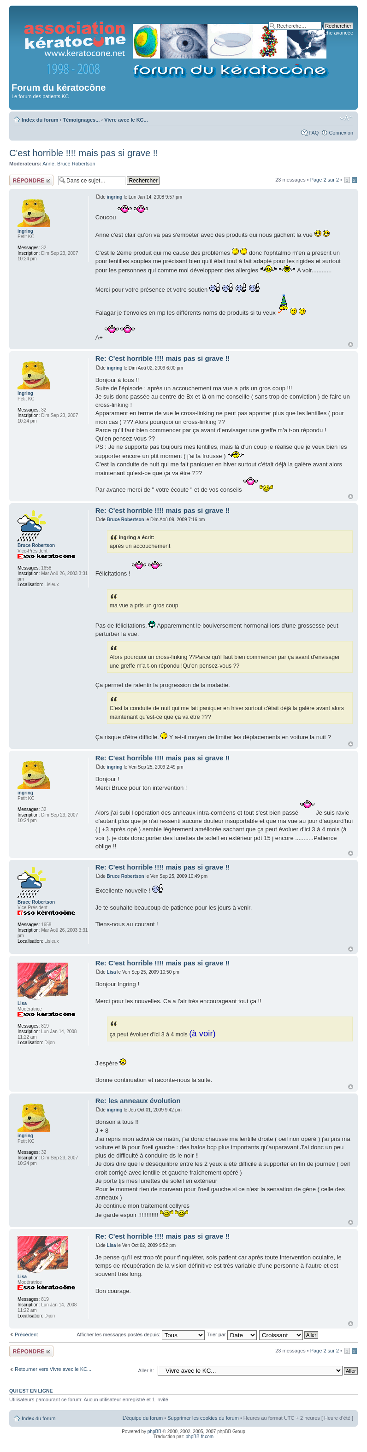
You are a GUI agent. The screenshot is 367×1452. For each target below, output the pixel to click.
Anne (48, 163)
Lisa (111, 972)
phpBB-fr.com (200, 1436)
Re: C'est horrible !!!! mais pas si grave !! (162, 358)
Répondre (31, 180)
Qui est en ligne (31, 1390)
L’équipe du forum (143, 1418)
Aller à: (146, 1370)
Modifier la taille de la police (346, 118)
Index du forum (40, 120)
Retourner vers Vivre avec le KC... (53, 1369)
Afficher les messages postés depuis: (140, 1334)
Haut (350, 344)
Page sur (324, 179)
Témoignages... (81, 120)
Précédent (26, 1334)
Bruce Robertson (76, 163)
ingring (115, 197)
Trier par (232, 1334)
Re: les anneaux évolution (138, 1101)
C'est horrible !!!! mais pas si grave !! (83, 153)
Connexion (341, 132)
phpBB (154, 1431)
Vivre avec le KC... (126, 120)
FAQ (313, 132)
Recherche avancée (330, 32)
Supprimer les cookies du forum (203, 1418)
